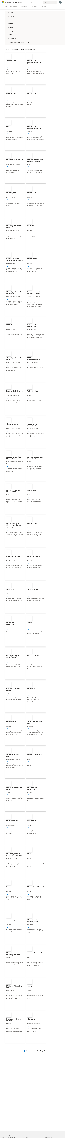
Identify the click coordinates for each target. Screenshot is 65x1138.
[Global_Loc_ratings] (6, 27)
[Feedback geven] (31, 2)
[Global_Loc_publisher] (6, 34)
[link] (15, 68)
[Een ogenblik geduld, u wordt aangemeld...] (60, 2)
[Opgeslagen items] (38, 2)
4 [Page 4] (33, 1051)
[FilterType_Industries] (6, 20)
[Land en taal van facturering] (50, 2)
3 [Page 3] (30, 1051)
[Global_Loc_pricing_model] (6, 23)
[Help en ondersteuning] (34, 2)
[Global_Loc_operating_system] (6, 31)
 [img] (15, 38)
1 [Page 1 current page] (23, 1051)
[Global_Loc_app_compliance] (6, 38)
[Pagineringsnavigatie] (35, 1052)
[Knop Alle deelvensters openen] (5, 6)
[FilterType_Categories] (6, 16)
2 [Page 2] (26, 1051)
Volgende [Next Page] (42, 1051)
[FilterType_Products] (6, 12)
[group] (7, 67)
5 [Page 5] (37, 1051)
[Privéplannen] (41, 2)
